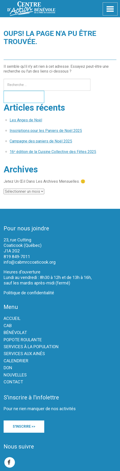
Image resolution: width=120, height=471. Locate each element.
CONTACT (13, 381)
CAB (8, 325)
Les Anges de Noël (26, 120)
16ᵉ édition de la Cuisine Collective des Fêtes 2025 (53, 151)
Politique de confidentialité (29, 292)
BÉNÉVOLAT (15, 332)
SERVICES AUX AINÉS (24, 353)
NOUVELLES (15, 374)
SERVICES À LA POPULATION (31, 346)
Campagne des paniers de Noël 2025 (41, 141)
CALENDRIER (16, 360)
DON (8, 367)
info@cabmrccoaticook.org (30, 262)
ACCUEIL (12, 318)
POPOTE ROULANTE (23, 339)
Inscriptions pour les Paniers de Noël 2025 (46, 130)
